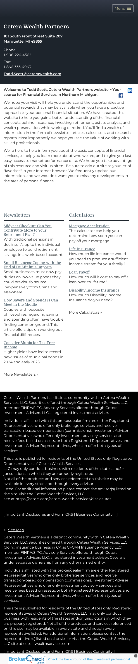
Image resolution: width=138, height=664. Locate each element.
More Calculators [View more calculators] (85, 312)
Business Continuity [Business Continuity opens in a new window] (94, 514)
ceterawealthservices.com (46, 643)
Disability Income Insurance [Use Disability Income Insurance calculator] (94, 290)
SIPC (37, 552)
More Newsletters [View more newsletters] (21, 374)
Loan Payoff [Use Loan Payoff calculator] (79, 272)
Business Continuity (94, 651)
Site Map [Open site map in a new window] (16, 530)
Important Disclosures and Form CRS (39, 651)
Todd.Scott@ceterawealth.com (32, 74)
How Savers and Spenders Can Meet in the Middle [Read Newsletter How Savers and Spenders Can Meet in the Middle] (31, 302)
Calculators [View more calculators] (82, 215)
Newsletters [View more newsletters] (17, 215)
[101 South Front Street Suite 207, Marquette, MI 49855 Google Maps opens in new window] (33, 39)
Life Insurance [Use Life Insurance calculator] (82, 249)
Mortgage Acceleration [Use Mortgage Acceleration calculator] (89, 226)
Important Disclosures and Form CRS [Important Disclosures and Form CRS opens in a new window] (39, 514)
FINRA (26, 552)
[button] (122, 8)
